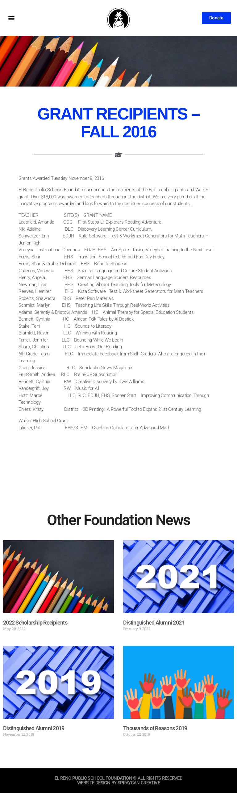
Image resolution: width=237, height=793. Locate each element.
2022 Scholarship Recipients (35, 622)
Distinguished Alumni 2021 (153, 622)
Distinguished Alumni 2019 (33, 728)
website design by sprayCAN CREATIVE (118, 783)
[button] (11, 18)
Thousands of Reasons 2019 (155, 728)
